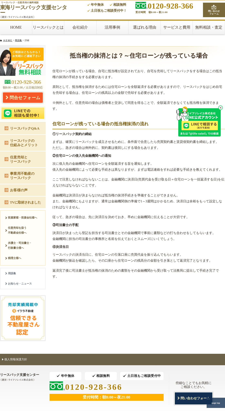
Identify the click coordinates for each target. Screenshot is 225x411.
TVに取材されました (22, 202)
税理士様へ (13, 258)
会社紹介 (80, 27)
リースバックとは (48, 27)
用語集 (18, 40)
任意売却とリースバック (17, 159)
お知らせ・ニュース (18, 283)
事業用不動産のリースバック (19, 175)
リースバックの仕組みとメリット (21, 143)
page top (216, 403)
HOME (16, 27)
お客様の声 (16, 189)
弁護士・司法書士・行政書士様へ (18, 245)
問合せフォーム (22, 97)
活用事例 (112, 27)
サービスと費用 (176, 27)
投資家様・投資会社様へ (21, 217)
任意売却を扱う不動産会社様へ (16, 230)
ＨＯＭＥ (7, 40)
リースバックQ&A (21, 128)
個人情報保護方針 (14, 359)
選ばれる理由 (144, 27)
